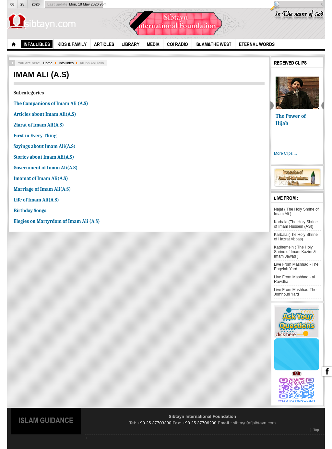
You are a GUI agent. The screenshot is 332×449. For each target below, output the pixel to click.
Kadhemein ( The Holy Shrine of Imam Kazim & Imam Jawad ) (295, 252)
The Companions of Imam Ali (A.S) (51, 103)
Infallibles (66, 63)
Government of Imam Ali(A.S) (45, 168)
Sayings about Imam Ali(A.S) (45, 146)
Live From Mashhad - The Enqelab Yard (296, 266)
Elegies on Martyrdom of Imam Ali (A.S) (57, 221)
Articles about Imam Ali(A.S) (45, 114)
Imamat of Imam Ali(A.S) (41, 178)
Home (48, 63)
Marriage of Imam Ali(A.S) (42, 189)
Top (316, 430)
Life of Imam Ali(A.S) (36, 200)
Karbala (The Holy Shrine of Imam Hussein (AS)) (296, 224)
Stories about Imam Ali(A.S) (44, 157)
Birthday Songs (30, 210)
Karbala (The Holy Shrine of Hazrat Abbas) (296, 236)
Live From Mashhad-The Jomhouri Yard (295, 292)
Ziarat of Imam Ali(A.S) (39, 125)
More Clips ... (285, 153)
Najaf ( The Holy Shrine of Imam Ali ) (296, 211)
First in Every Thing (35, 136)
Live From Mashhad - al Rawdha (294, 279)
